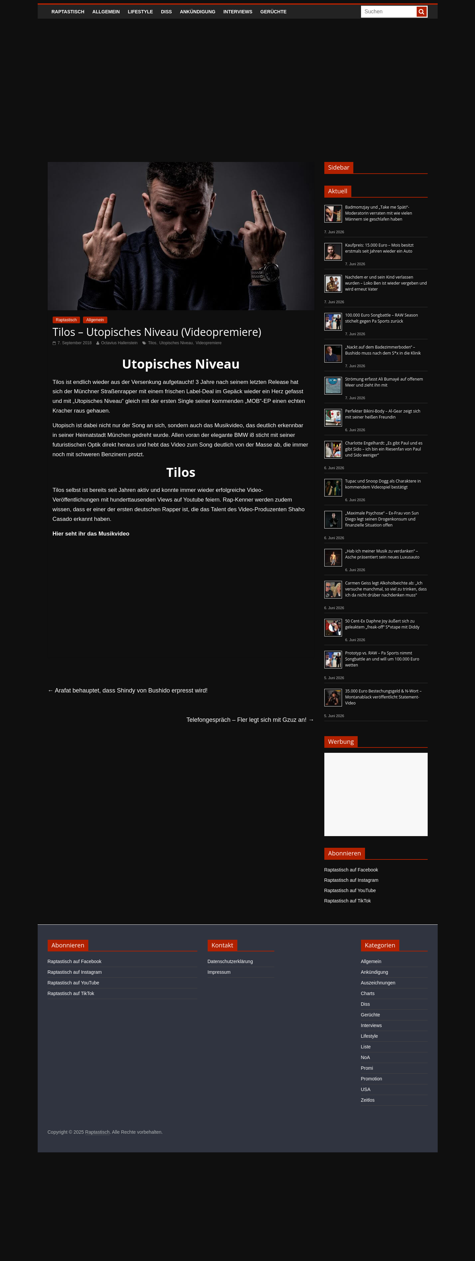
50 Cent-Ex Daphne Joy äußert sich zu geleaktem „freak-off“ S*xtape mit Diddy (382, 624)
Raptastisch (68, 11)
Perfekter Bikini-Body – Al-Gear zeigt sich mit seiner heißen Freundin (383, 414)
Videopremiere (209, 343)
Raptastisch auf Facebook (351, 869)
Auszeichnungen (378, 982)
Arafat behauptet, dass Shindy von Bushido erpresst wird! (128, 690)
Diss (166, 11)
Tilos (152, 343)
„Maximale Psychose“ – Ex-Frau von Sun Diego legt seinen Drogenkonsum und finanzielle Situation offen (382, 519)
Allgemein (106, 11)
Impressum (219, 972)
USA (366, 1089)
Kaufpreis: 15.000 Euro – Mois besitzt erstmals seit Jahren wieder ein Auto (379, 248)
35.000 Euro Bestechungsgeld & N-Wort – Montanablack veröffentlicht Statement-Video (383, 697)
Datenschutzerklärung (230, 961)
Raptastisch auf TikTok (347, 900)
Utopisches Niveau (176, 343)
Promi (367, 1068)
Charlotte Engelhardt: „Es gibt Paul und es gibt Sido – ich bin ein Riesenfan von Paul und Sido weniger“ (384, 449)
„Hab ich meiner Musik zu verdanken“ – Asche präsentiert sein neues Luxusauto (382, 554)
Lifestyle (140, 11)
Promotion (371, 1078)
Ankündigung (198, 11)
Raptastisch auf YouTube (350, 890)
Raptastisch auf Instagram (351, 880)
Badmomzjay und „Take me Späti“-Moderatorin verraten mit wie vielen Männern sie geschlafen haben (378, 213)
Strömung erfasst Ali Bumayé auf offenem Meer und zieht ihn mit (384, 382)
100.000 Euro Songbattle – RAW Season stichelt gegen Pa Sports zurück (381, 318)
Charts (368, 993)
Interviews (237, 11)
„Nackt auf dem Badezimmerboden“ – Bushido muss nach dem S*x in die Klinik (383, 350)
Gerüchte (273, 11)
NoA (365, 1057)
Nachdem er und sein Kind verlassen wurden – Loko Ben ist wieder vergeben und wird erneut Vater (386, 283)
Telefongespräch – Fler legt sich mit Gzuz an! (250, 719)
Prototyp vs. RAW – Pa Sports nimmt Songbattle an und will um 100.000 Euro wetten (382, 659)
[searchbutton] (422, 12)
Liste (366, 1046)
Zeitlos (368, 1100)
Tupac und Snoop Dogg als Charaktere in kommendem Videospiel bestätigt (383, 484)
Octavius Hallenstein (119, 343)
